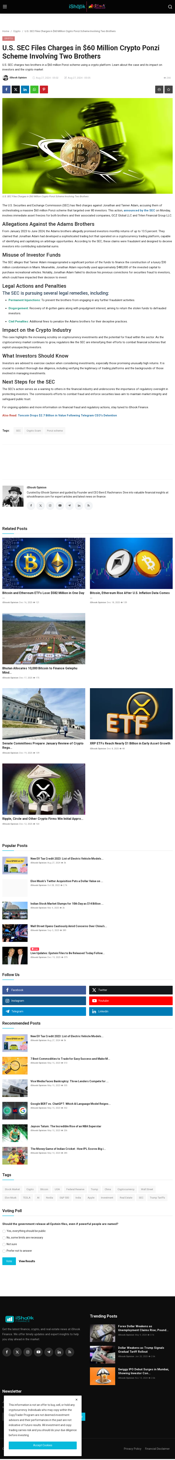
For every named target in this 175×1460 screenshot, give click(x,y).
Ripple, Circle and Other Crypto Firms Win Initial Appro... (42, 819)
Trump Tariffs (157, 1198)
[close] (76, 1399)
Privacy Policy (132, 1449)
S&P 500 (64, 1198)
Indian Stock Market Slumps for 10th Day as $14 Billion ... (67, 904)
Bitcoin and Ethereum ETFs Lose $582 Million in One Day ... (43, 596)
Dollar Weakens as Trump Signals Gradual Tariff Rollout (141, 1350)
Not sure (12, 1245)
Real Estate (126, 1198)
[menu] (5, 7)
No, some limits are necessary (25, 1238)
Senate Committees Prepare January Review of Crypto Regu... (43, 746)
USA (57, 1190)
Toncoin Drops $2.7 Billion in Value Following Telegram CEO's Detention (67, 415)
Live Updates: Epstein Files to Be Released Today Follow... (67, 953)
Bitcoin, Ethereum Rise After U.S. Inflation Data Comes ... (130, 596)
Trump (94, 1190)
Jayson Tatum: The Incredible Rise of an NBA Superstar (65, 1127)
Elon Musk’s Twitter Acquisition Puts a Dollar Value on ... (66, 882)
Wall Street (147, 1190)
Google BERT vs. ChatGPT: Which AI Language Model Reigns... (70, 1104)
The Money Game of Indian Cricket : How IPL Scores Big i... (68, 1149)
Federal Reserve (75, 1190)
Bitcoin (44, 1190)
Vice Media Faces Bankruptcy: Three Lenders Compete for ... (69, 1082)
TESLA (26, 1198)
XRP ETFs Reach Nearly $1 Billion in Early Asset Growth (130, 744)
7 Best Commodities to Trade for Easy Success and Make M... (70, 1059)
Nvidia (49, 1198)
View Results (27, 1262)
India (78, 1198)
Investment (107, 1198)
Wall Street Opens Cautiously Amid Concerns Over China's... (68, 927)
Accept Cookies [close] (42, 1445)
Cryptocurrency (126, 1190)
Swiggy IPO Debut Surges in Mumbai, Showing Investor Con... (143, 1372)
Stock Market (12, 1190)
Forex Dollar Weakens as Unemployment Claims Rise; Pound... (143, 1329)
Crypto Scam (34, 430)
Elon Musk (11, 1198)
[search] (170, 7)
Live (35, 950)
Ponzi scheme (55, 430)
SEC (18, 430)
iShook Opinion (36, 487)
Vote (9, 1262)
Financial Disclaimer (157, 1449)
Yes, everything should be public (26, 1231)
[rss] (69, 1353)
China (108, 1190)
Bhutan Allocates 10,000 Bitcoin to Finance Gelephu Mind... (39, 671)
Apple (91, 1198)
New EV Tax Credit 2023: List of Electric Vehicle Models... (67, 859)
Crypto (17, 31)
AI (38, 1198)
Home (5, 31)
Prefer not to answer (19, 1251)
